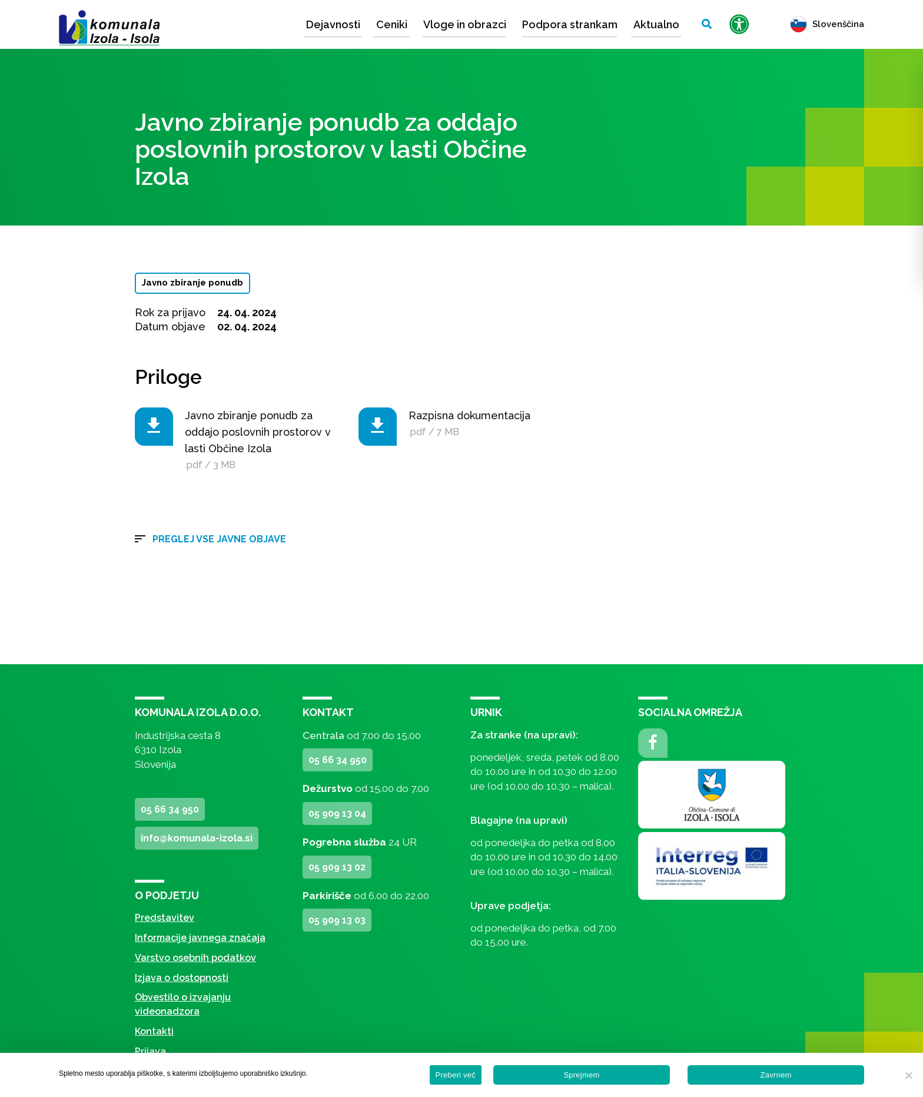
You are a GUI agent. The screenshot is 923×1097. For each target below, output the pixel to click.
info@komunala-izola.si (197, 838)
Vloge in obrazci (464, 24)
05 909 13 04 (337, 813)
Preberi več (456, 1075)
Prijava (150, 1051)
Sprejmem (581, 1075)
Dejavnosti (333, 24)
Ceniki (391, 24)
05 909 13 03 (337, 920)
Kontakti (154, 1031)
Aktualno (656, 24)
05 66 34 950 (170, 809)
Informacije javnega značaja (200, 937)
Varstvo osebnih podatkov (195, 957)
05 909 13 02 (337, 867)
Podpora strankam (569, 24)
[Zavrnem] (908, 1075)
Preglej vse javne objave (219, 539)
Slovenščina (827, 24)
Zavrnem (775, 1075)
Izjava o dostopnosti (181, 977)
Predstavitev (164, 917)
